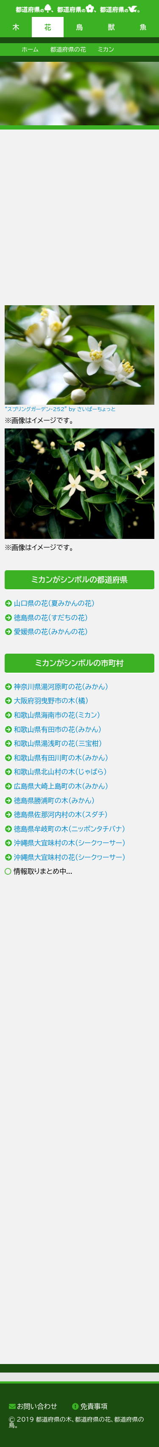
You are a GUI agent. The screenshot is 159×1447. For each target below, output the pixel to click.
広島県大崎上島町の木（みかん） (61, 786)
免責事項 (93, 1406)
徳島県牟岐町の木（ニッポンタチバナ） (70, 829)
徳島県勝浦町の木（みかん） (54, 800)
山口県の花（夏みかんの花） (54, 603)
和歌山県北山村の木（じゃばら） (60, 771)
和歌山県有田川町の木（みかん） (61, 757)
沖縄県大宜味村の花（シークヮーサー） (70, 857)
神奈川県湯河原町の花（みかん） (61, 686)
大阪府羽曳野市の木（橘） (51, 700)
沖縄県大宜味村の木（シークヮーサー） (70, 842)
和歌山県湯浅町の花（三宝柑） (58, 743)
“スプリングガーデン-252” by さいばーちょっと (60, 408)
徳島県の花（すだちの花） (51, 617)
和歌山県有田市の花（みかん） (58, 729)
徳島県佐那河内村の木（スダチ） (61, 814)
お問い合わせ (37, 1406)
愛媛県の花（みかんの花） (51, 631)
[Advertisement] (79, 209)
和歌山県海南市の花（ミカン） (57, 715)
